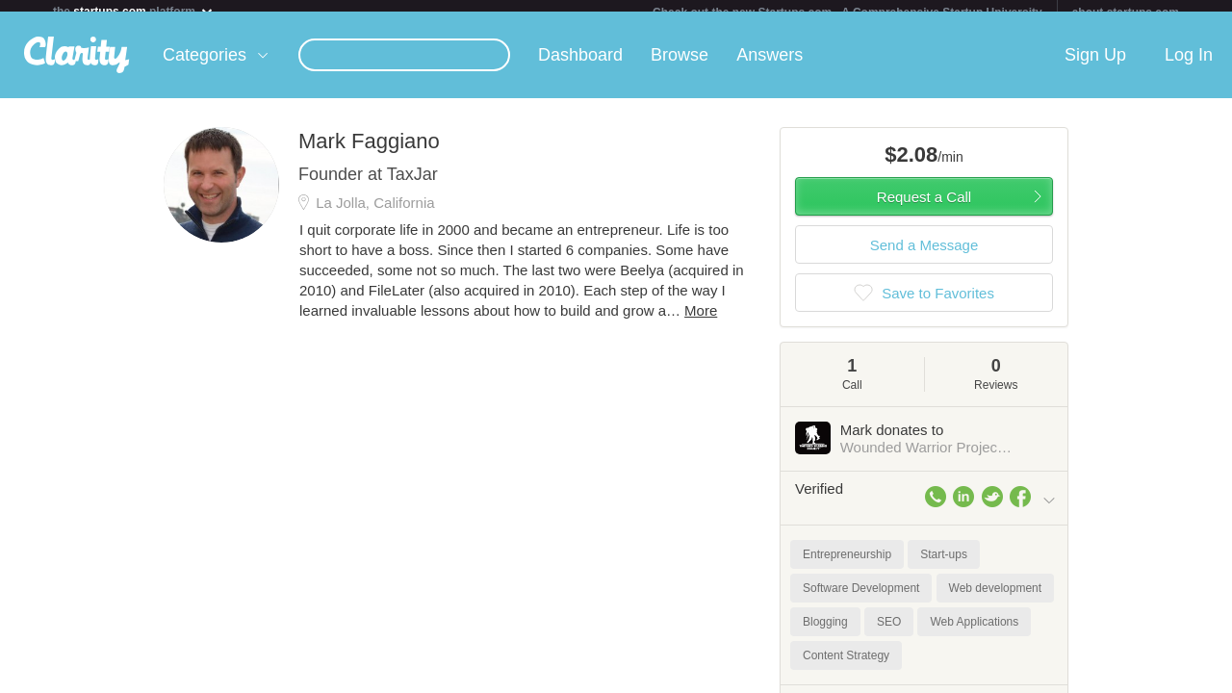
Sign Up (1095, 66)
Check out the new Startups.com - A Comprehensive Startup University (847, 12)
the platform (134, 11)
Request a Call (924, 208)
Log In (1189, 66)
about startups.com (1125, 12)
